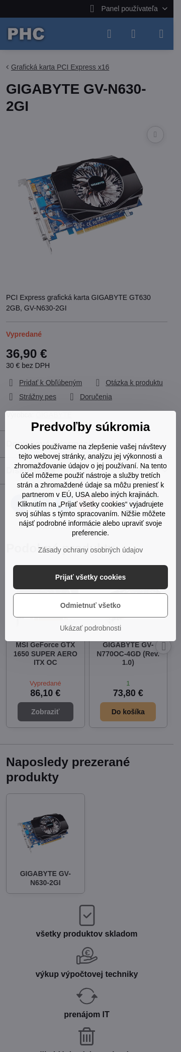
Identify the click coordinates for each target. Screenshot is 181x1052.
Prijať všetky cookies (90, 577)
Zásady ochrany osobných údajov (90, 550)
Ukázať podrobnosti (90, 628)
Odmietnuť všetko (90, 605)
